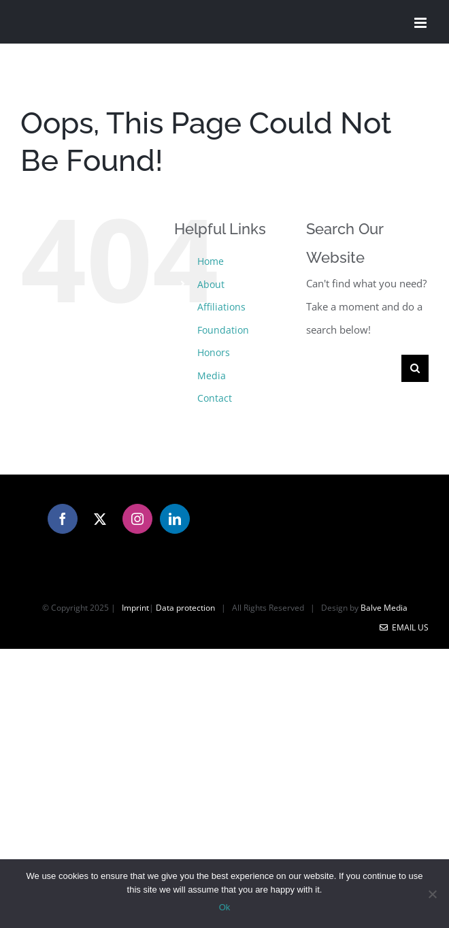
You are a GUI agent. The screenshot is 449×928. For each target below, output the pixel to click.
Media (211, 375)
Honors (213, 352)
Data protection (185, 607)
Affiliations (221, 306)
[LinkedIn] (175, 519)
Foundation (223, 329)
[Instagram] (137, 519)
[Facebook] (63, 519)
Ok (225, 907)
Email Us (404, 627)
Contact (214, 397)
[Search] (415, 368)
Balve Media (384, 607)
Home (210, 261)
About (210, 284)
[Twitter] (100, 519)
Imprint (135, 607)
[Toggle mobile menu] (421, 23)
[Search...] (353, 368)
